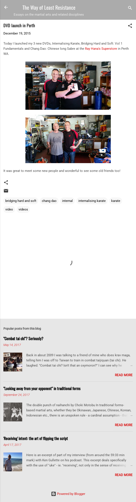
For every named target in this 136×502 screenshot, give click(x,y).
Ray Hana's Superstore (101, 49)
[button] (130, 26)
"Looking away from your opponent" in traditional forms (41, 388)
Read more (124, 375)
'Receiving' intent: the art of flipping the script (35, 438)
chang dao (49, 201)
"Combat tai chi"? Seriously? (23, 338)
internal (67, 201)
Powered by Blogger (68, 494)
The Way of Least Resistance (48, 7)
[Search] (130, 8)
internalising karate (92, 201)
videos (23, 209)
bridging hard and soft (20, 201)
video (9, 209)
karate (115, 201)
